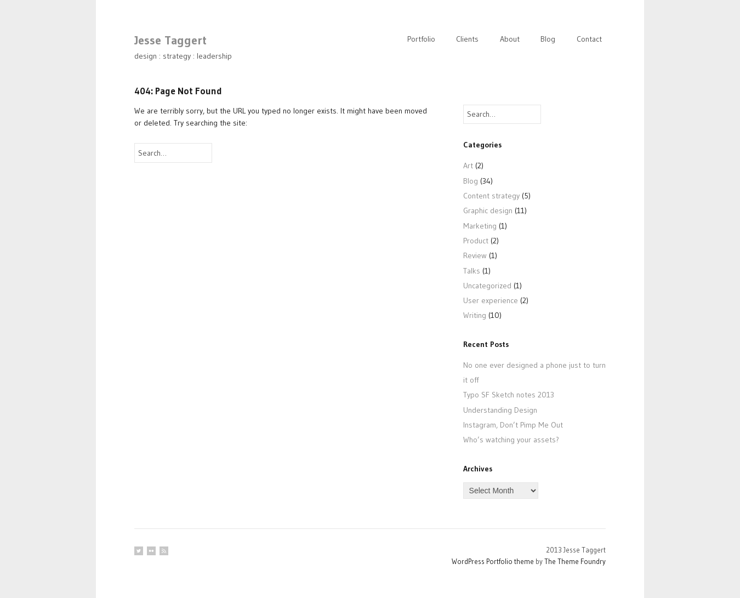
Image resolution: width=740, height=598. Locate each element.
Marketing (480, 226)
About (510, 39)
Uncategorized (487, 286)
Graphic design (488, 210)
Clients (467, 39)
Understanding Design (500, 410)
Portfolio (421, 39)
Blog (547, 39)
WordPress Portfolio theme (493, 561)
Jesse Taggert (170, 40)
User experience (490, 300)
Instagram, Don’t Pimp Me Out (513, 425)
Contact (589, 39)
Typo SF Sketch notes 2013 (508, 395)
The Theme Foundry (575, 561)
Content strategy (491, 196)
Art (468, 165)
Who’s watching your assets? (511, 440)
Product (475, 241)
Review (475, 255)
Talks (471, 271)
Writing (474, 315)
